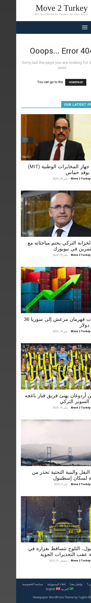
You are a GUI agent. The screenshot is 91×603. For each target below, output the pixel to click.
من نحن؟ (76, 584)
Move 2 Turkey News (68, 178)
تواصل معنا (60, 584)
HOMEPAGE (60, 82)
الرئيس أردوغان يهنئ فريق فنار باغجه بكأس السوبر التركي (47, 398)
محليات (80, 464)
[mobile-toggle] (68, 27)
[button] (84, 27)
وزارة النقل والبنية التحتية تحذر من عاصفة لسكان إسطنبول (51, 475)
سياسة (80, 158)
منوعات (80, 387)
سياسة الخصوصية (16, 584)
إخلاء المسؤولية (40, 584)
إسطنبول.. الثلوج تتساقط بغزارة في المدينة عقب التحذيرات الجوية (49, 551)
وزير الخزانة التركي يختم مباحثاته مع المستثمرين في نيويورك (48, 246)
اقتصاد (80, 234)
